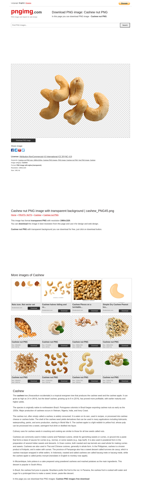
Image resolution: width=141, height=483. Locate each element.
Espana (28, 3)
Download (34, 308)
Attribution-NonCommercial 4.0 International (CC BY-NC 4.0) (45, 157)
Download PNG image (23, 140)
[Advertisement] (70, 46)
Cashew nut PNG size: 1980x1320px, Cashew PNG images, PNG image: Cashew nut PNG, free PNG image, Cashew (56, 160)
